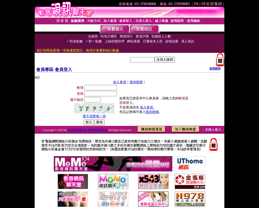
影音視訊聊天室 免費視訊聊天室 (87, 129)
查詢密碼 (136, 82)
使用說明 (215, 68)
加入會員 (119, 82)
